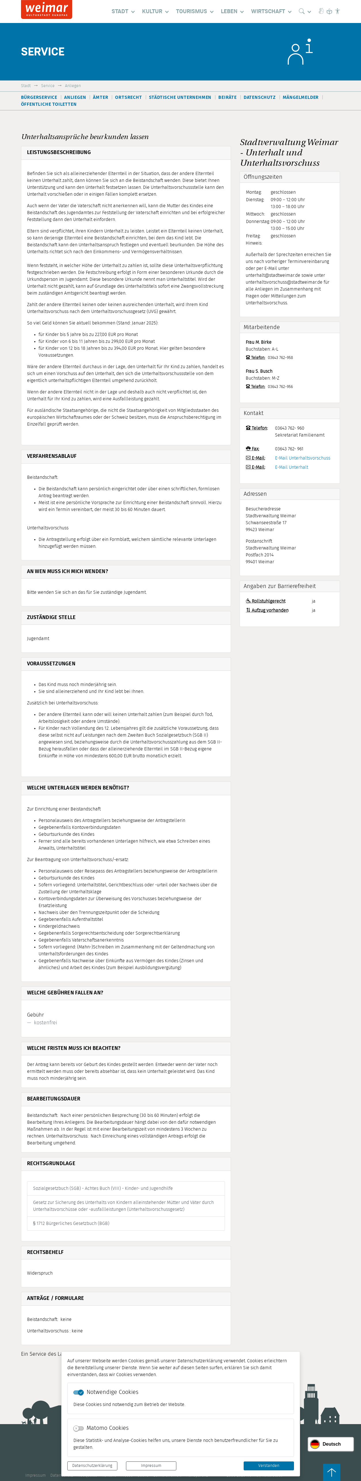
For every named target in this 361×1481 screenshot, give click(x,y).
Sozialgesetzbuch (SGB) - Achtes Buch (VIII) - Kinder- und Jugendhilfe (103, 1188)
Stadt (26, 86)
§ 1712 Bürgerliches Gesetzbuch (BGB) (71, 1223)
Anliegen (73, 86)
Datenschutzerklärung (92, 1466)
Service (48, 86)
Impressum (151, 1466)
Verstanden (268, 1466)
